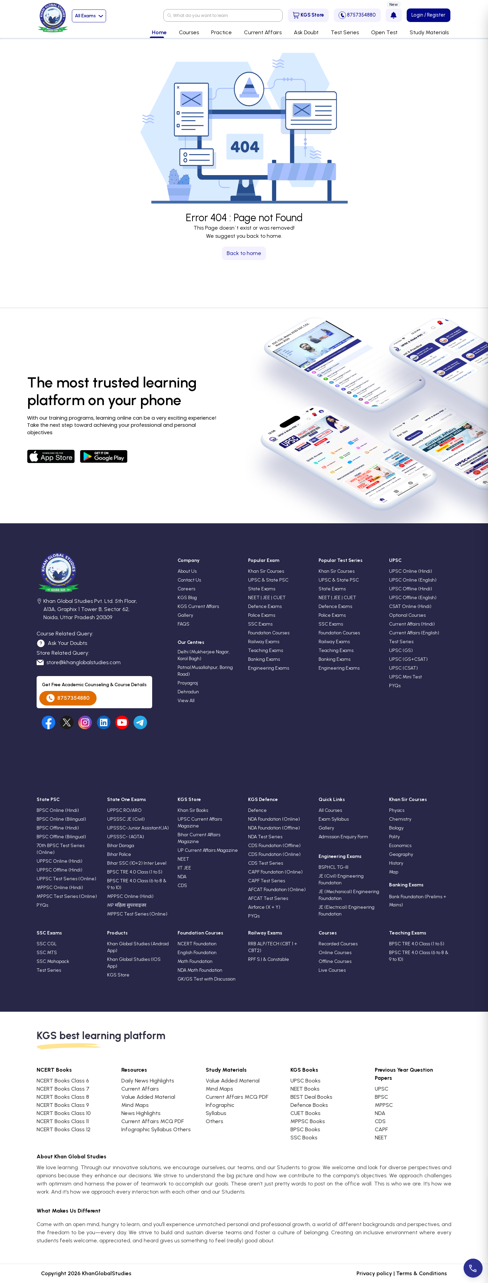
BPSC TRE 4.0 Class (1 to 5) (134, 872)
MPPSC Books (307, 1121)
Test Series (401, 642)
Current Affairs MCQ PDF (152, 1121)
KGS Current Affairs (198, 606)
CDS (182, 885)
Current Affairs (140, 1089)
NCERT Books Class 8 (63, 1097)
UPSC (381, 1089)
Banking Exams (264, 659)
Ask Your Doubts (62, 643)
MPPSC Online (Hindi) (60, 887)
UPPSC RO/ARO (124, 810)
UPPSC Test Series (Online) (66, 879)
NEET (183, 859)
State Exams (261, 589)
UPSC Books (305, 1080)
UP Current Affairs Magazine (208, 850)
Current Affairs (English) (414, 633)
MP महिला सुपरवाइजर (126, 905)
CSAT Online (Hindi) (410, 606)
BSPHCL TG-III (333, 867)
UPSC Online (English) (412, 580)
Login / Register (428, 15)
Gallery (185, 615)
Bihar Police (119, 854)
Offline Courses (335, 961)
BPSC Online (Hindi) (58, 810)
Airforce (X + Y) (264, 907)
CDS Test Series (265, 863)
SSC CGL (47, 944)
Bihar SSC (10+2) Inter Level (136, 863)
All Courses (330, 810)
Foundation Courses (268, 633)
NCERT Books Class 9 (63, 1105)
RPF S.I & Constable (268, 959)
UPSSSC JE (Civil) (126, 819)
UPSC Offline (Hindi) (410, 589)
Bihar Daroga (120, 845)
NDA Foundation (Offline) (274, 828)
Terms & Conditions (421, 1273)
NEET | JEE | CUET (267, 598)
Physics (396, 810)
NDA (182, 877)
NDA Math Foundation (200, 970)
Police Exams (261, 615)
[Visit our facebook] (48, 722)
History (396, 863)
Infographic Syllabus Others (156, 1129)
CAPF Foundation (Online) (275, 872)
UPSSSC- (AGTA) (125, 837)
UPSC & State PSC (268, 580)
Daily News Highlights (147, 1080)
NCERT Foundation (197, 944)
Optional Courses (407, 615)
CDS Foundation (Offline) (274, 845)
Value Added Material (148, 1097)
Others (214, 1121)
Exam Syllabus (334, 819)
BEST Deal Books (311, 1097)
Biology (396, 828)
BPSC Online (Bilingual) (61, 819)
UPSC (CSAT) (403, 668)
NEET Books (305, 1089)
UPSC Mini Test (405, 677)
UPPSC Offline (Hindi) (59, 870)
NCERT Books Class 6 (63, 1080)
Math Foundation (195, 961)
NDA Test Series (265, 837)
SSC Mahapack (53, 961)
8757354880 (357, 15)
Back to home (244, 253)
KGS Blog (187, 598)
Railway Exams (263, 642)
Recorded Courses (338, 944)
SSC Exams (260, 624)
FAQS (183, 624)
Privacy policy (374, 1273)
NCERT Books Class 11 (63, 1121)
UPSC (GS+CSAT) (408, 659)
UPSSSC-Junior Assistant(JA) (138, 828)
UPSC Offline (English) (412, 598)
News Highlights (141, 1113)
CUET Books (305, 1113)
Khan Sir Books (193, 810)
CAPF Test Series (266, 881)
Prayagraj (188, 683)
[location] (39, 610)
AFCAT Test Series (268, 898)
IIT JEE (184, 868)
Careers (186, 589)
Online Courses (335, 952)
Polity (394, 837)
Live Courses (332, 970)
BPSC (381, 1097)
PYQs (395, 686)
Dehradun (188, 692)
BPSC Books (305, 1129)
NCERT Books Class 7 (63, 1089)
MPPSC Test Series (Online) (67, 896)
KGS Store (308, 15)
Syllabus (216, 1113)
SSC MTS (47, 952)
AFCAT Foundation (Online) (277, 889)
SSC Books (304, 1137)
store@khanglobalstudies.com (79, 662)
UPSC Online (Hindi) (410, 571)
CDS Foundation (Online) (274, 854)
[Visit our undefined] (66, 722)
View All (186, 700)
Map (393, 872)
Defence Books (309, 1105)
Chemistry (400, 819)
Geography (401, 854)
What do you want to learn (200, 15)
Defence (257, 810)
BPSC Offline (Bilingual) (61, 837)
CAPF (381, 1129)
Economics (400, 845)
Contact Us (189, 580)
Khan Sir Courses (266, 571)
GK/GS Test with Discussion (207, 979)
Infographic (220, 1105)
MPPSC (384, 1105)
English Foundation (197, 952)
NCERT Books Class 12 (63, 1129)
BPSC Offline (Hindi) (58, 828)
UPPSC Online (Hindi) (59, 861)
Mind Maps (135, 1105)
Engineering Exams (268, 668)
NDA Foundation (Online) (274, 819)
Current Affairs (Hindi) (412, 624)
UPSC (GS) (401, 650)
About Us (187, 571)
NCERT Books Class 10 (64, 1113)
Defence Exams (265, 606)
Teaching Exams (265, 650)
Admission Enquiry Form (343, 837)
